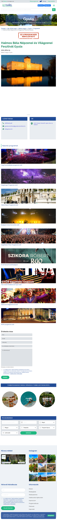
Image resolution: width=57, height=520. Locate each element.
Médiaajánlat (32, 492)
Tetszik (6, 462)
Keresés (28, 433)
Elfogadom (51, 515)
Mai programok (34, 1)
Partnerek (31, 506)
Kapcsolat (32, 509)
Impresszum (32, 500)
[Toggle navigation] (54, 5)
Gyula (30, 28)
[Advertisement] (28, 105)
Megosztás (21, 462)
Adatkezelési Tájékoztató (16, 373)
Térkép (42, 1)
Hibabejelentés (33, 494)
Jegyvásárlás (51, 1)
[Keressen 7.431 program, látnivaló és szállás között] (26, 9)
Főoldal (3, 28)
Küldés (5, 377)
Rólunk (31, 489)
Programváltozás (33, 503)
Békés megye (22, 28)
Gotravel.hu (9, 456)
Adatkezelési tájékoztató (36, 497)
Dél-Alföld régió (12, 28)
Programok (36, 28)
